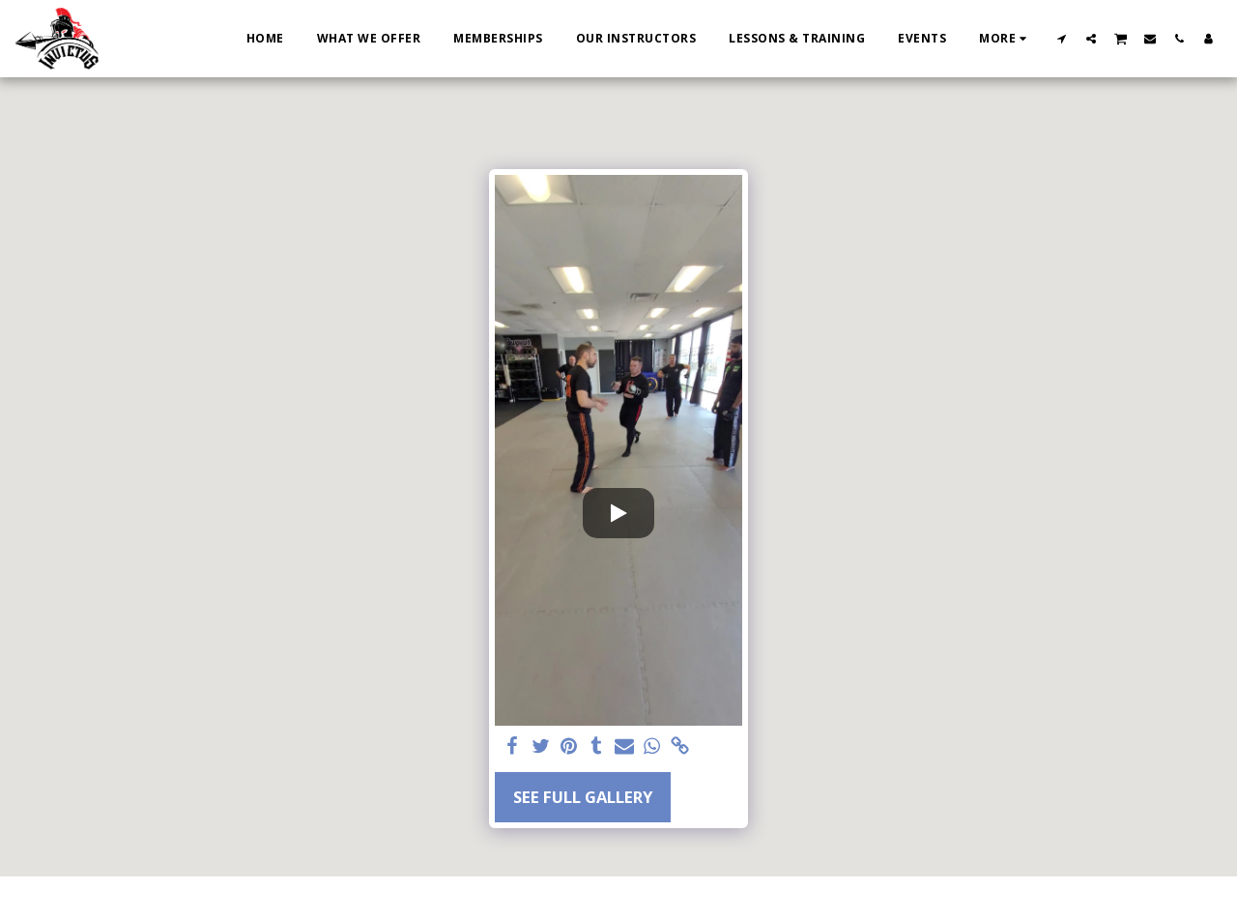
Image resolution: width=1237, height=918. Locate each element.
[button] (1062, 38)
